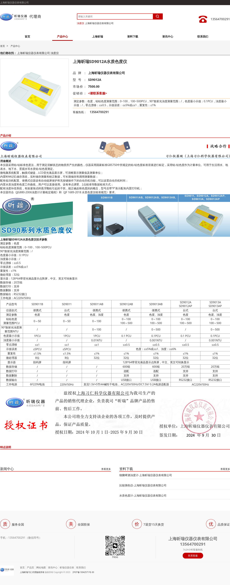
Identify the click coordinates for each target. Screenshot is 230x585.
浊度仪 (80, 23)
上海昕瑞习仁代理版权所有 (32, 572)
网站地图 (41, 567)
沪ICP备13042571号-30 (83, 572)
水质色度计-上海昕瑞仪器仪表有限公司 (142, 495)
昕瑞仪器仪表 (67, 567)
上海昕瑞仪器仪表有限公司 (99, 23)
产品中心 (62, 36)
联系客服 (193, 555)
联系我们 (202, 36)
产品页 (30, 567)
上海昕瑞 (97, 36)
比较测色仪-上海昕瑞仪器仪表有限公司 (142, 485)
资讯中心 (167, 36)
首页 (27, 36)
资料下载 (132, 36)
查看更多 (106, 469)
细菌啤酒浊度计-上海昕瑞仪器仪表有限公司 (145, 475)
